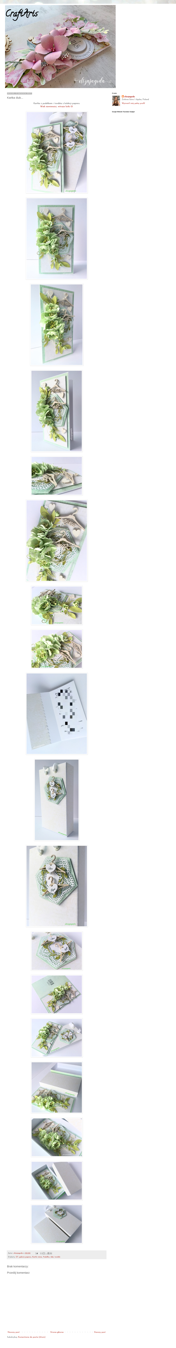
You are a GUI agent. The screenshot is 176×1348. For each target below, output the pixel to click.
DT (17, 1257)
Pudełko (46, 1257)
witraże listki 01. (65, 107)
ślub (52, 1257)
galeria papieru (25, 1257)
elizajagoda (129, 97)
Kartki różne (37, 1257)
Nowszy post (14, 1332)
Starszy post (100, 1332)
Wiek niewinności (48, 107)
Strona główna (56, 1332)
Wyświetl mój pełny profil (133, 103)
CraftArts (21, 14)
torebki (57, 1257)
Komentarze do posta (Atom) (32, 1337)
